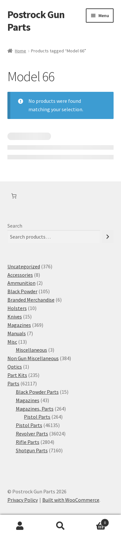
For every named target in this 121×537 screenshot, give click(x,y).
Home (20, 51)
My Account (20, 526)
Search (14, 225)
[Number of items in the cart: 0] (13, 195)
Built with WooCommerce (70, 500)
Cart (95, 521)
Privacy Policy (22, 500)
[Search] (108, 236)
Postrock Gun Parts (36, 21)
